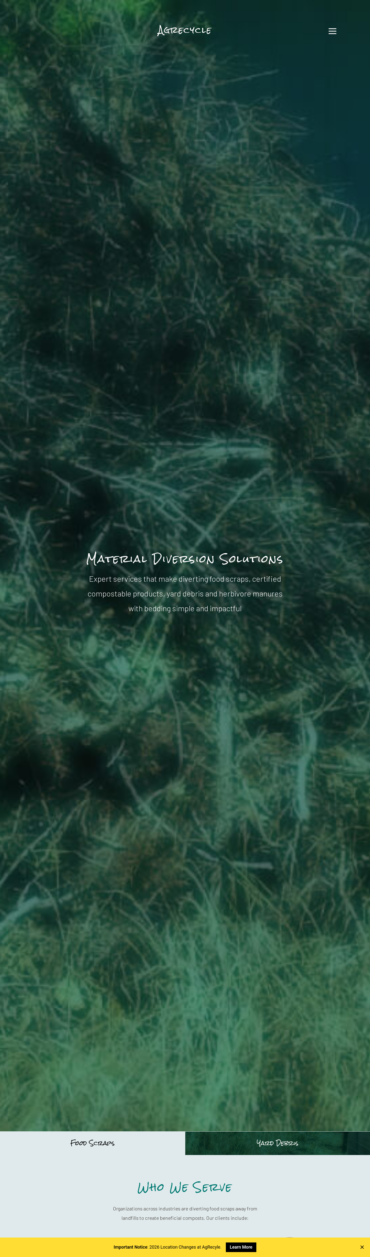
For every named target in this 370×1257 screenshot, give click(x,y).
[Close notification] (362, 1247)
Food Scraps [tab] (92, 1143)
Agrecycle (184, 29)
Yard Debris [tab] (277, 1143)
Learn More (241, 1247)
